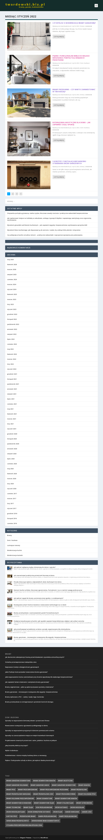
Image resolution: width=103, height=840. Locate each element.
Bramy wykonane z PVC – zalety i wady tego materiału (24, 697)
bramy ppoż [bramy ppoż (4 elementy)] (10, 789)
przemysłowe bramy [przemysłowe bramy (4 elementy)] (28, 816)
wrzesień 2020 (12, 449)
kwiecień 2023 (12, 294)
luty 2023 (10, 304)
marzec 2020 (11, 479)
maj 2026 (10, 259)
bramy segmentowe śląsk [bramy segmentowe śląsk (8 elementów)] (44, 803)
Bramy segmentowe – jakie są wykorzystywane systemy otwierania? (29, 687)
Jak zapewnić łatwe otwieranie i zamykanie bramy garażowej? (27, 682)
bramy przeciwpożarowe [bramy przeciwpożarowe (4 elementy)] (27, 789)
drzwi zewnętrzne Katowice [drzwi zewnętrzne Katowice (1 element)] (39, 812)
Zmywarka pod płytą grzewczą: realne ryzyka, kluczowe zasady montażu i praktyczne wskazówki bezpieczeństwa (47, 213)
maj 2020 (10, 469)
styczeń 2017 (11, 508)
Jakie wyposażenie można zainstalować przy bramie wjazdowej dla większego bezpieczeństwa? (39, 677)
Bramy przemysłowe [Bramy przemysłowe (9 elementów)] (79, 789)
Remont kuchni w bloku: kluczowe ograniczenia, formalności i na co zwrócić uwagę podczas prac (48, 590)
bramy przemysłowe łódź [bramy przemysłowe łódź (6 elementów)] (43, 794)
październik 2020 (13, 444)
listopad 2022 (12, 319)
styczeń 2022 (11, 369)
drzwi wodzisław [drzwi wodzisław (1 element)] (77, 807)
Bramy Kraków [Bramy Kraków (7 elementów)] (84, 785)
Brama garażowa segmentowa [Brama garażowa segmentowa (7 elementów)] (18, 781)
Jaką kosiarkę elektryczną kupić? (16, 745)
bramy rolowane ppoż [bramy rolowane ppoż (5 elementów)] (87, 794)
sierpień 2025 (11, 274)
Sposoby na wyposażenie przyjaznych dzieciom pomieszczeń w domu (29, 730)
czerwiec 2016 (12, 523)
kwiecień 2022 (12, 354)
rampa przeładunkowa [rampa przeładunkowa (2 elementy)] (47, 816)
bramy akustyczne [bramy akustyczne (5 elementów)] (65, 781)
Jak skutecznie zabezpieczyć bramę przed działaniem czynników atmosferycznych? (34, 657)
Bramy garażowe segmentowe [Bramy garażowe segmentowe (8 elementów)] (64, 785)
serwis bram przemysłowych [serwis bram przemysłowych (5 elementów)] (17, 821)
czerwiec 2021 (12, 404)
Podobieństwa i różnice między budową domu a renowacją (25, 755)
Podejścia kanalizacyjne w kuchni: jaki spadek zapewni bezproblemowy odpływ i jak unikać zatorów (49, 621)
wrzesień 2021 (12, 389)
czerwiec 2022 (12, 344)
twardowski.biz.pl (66, 26)
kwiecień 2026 (12, 264)
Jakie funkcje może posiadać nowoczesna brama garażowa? (26, 672)
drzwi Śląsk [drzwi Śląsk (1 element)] (57, 812)
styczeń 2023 (11, 309)
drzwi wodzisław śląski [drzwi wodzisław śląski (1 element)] (15, 812)
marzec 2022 (11, 359)
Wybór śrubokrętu (11, 750)
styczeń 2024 (11, 289)
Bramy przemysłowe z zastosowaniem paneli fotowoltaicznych (36, 613)
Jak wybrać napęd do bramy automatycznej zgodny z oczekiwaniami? (38, 598)
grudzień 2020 (12, 434)
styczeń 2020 (11, 489)
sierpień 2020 (11, 454)
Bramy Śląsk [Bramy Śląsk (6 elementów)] (28, 807)
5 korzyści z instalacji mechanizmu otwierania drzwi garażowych (69, 162)
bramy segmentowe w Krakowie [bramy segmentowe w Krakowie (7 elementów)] (18, 803)
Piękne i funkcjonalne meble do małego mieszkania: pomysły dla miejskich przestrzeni (71, 58)
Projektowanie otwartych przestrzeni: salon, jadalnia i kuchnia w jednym (31, 740)
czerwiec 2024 (12, 279)
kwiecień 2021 (12, 414)
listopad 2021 (12, 379)
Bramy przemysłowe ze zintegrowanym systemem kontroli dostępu (29, 702)
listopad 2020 (12, 439)
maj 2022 (10, 349)
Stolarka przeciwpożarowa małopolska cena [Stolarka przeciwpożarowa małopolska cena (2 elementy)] (24, 825)
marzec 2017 (11, 498)
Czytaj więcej (59, 37)
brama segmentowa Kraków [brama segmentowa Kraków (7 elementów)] (44, 781)
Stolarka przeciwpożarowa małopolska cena (20, 662)
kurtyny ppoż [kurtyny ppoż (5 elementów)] (11, 816)
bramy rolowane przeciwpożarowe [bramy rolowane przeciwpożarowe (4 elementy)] (20, 798)
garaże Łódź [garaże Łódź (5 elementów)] (86, 812)
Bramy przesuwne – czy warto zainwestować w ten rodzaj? (74, 90)
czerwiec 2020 (12, 464)
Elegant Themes (25, 838)
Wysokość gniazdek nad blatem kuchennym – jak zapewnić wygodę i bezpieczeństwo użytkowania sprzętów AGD (47, 225)
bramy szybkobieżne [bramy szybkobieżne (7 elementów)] (84, 803)
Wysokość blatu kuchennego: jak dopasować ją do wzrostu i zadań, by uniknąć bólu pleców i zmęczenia (43, 230)
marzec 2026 (11, 269)
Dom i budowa (84, 63)
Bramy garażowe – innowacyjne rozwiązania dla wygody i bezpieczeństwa (40, 637)
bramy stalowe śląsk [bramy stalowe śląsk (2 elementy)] (65, 803)
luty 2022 (10, 364)
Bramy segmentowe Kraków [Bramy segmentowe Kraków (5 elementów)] (66, 798)
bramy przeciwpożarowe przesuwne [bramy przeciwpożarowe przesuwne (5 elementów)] (54, 789)
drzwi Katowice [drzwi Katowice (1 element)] (61, 807)
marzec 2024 (11, 284)
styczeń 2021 (11, 429)
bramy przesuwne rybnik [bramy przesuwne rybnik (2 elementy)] (65, 794)
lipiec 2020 (10, 459)
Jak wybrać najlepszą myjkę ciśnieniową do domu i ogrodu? (35, 567)
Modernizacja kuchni (14, 550)
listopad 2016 (12, 518)
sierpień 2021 (11, 394)
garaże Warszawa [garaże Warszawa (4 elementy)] (72, 812)
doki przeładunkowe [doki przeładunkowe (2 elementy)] (44, 807)
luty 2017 (10, 503)
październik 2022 (13, 324)
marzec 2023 (11, 299)
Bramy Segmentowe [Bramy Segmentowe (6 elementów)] (44, 798)
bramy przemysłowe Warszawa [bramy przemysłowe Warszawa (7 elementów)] (18, 794)
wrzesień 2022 (12, 329)
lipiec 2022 (10, 339)
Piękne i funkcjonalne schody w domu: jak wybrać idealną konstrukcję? (30, 760)
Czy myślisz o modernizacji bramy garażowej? (74, 23)
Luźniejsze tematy (13, 545)
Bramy (82, 26)
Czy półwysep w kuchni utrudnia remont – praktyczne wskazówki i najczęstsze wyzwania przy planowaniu (44, 235)
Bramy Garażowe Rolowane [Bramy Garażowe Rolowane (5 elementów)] (17, 785)
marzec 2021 (11, 419)
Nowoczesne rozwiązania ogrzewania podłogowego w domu (26, 726)
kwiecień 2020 (12, 474)
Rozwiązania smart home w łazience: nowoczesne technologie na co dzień (40, 605)
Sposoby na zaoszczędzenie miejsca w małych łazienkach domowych (29, 735)
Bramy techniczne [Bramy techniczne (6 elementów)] (13, 807)
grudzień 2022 (12, 314)
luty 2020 (10, 484)
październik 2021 (13, 384)
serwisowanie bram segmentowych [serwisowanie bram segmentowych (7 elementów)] (45, 821)
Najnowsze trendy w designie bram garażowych (22, 667)
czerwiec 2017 (12, 494)
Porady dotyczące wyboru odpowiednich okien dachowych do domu (38, 582)
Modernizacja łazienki (15, 555)
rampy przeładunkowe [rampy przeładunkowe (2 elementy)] (68, 816)
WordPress (44, 838)
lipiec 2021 (10, 399)
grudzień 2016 (12, 513)
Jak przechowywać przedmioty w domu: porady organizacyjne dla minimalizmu (42, 629)
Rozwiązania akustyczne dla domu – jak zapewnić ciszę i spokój (71, 123)
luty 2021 (10, 424)
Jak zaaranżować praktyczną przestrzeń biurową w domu (34, 575)
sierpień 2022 (11, 334)
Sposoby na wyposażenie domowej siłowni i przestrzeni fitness (27, 721)
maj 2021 (10, 409)
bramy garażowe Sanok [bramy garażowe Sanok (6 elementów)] (40, 785)
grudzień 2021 (12, 374)
